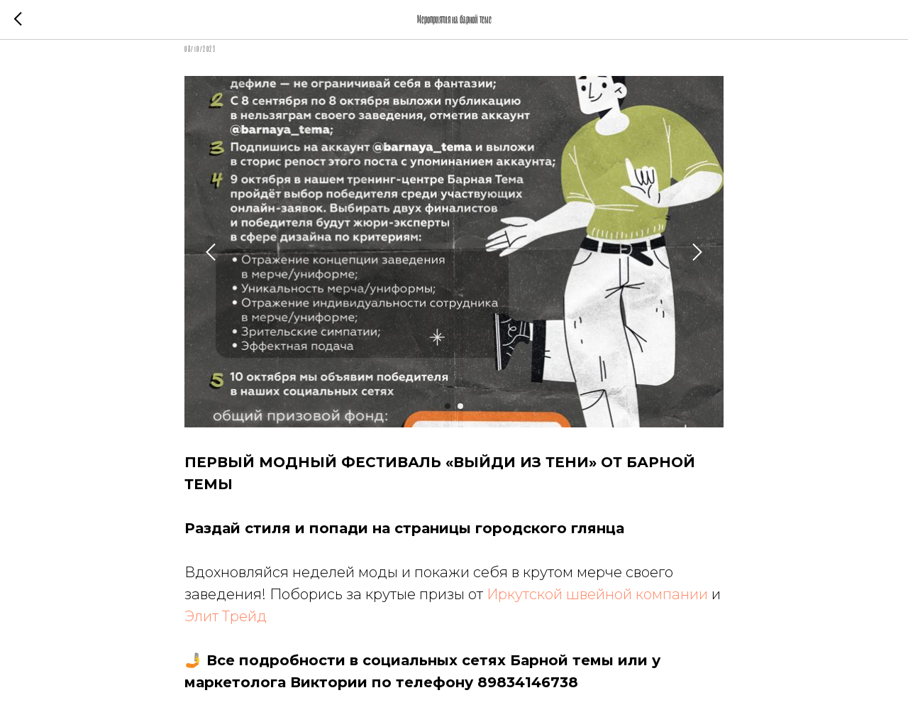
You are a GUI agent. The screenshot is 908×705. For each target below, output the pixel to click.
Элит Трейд (225, 616)
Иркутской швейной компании (597, 594)
